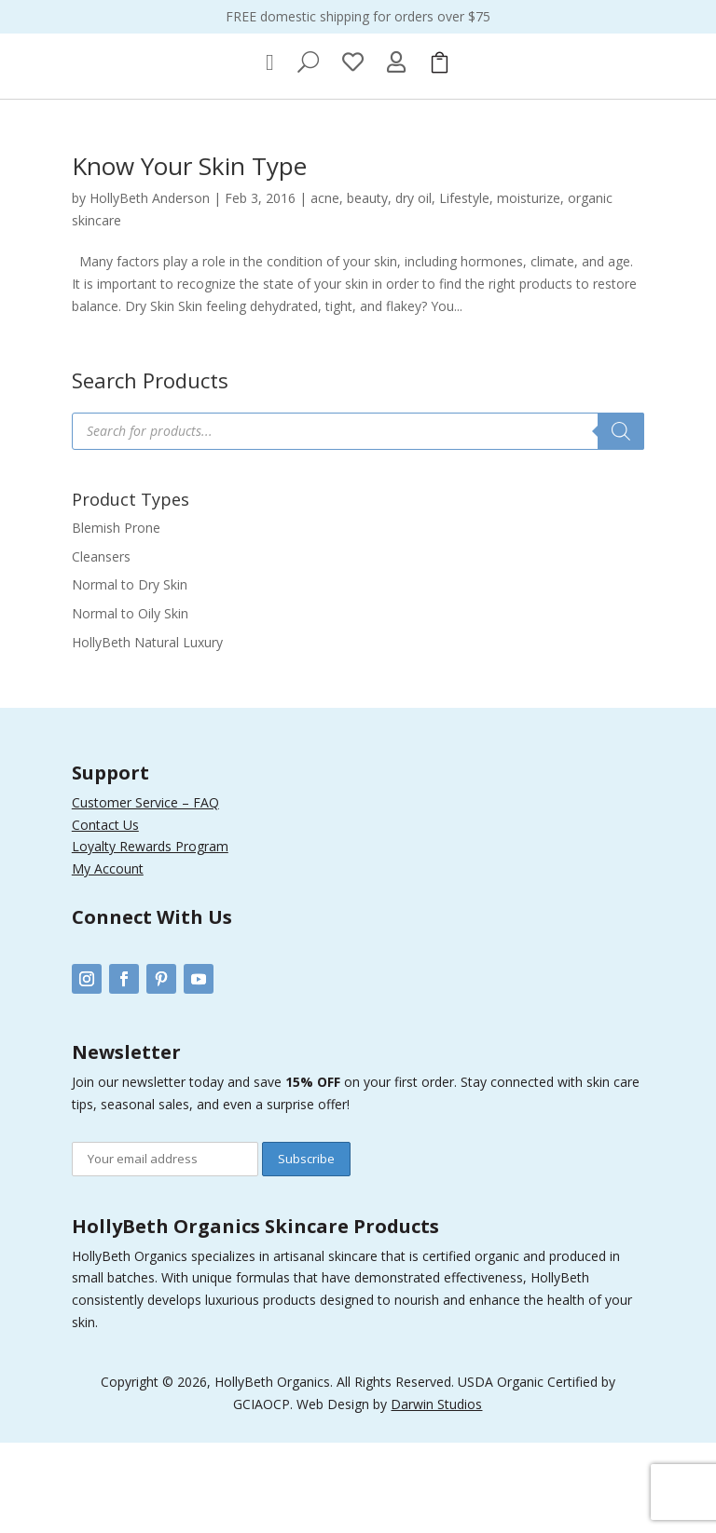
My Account (108, 959)
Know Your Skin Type (189, 256)
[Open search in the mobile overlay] (358, 521)
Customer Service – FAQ (145, 893)
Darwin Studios (436, 1493)
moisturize (528, 288)
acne (324, 288)
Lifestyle (464, 288)
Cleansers (101, 646)
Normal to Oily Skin (130, 703)
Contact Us (105, 914)
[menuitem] (270, 153)
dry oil (413, 288)
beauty (367, 288)
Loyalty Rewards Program (150, 936)
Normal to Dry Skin (129, 675)
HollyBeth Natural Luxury (147, 732)
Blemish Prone (116, 618)
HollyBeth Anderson (150, 288)
